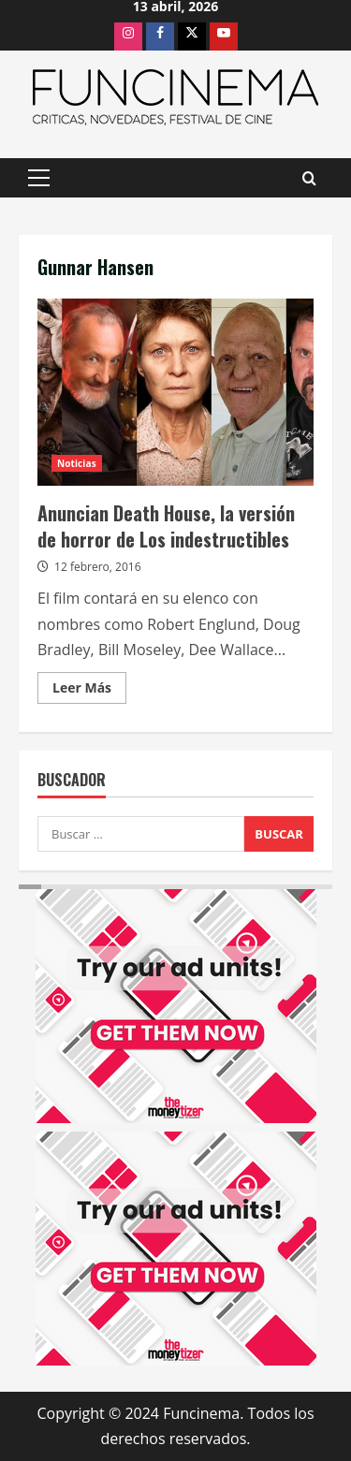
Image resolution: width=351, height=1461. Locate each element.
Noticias (76, 463)
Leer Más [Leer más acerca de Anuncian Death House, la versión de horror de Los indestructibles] (89, 691)
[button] (39, 177)
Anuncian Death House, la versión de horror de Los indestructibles (175, 392)
